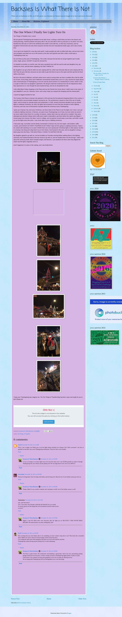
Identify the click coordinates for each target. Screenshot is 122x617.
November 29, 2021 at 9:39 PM (49, 551)
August (96, 91)
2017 (93, 123)
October (96, 86)
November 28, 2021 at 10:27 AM (34, 500)
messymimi (21, 474)
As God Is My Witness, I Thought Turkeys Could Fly (101, 78)
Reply (19, 452)
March (95, 105)
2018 (93, 120)
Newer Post (15, 599)
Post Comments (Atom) (24, 602)
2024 (93, 57)
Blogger (69, 613)
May (95, 100)
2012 (93, 137)
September (97, 88)
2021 (93, 66)
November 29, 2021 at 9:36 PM (49, 486)
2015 (93, 129)
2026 (93, 51)
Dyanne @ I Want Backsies (30, 459)
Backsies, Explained (41, 21)
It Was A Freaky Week (99, 82)
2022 (93, 63)
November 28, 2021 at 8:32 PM (30, 533)
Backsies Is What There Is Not (50, 9)
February (96, 108)
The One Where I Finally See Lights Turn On (101, 74)
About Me (26, 21)
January (96, 111)
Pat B (19, 533)
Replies (22, 455)
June (95, 97)
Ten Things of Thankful (24, 434)
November (97, 71)
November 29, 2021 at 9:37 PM (49, 518)
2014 (93, 132)
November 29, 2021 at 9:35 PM (49, 459)
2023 (93, 60)
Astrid (20, 445)
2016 (93, 126)
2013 (93, 134)
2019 (93, 117)
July (95, 94)
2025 (93, 54)
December (96, 68)
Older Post (82, 599)
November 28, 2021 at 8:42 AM (33, 474)
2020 (93, 115)
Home (15, 21)
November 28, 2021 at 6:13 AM (30, 445)
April (95, 103)
